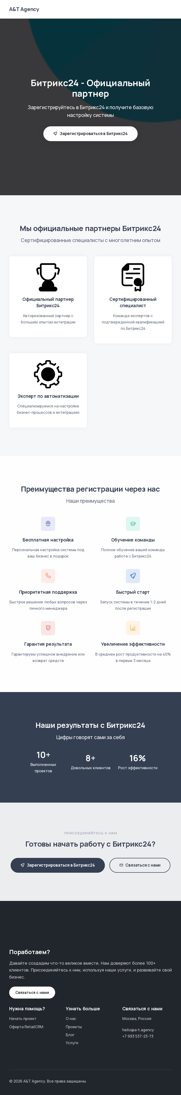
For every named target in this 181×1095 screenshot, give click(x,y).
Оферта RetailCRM (26, 1026)
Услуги (72, 1042)
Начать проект (22, 1018)
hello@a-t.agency (138, 1029)
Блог (70, 1034)
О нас (71, 1018)
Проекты (74, 1026)
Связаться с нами (140, 865)
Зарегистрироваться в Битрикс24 (90, 133)
